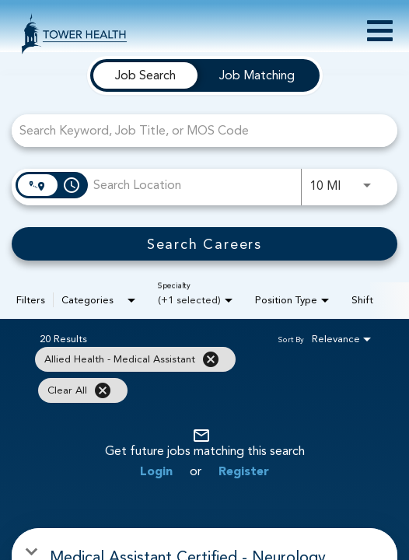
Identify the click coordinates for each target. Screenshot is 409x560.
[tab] (145, 75)
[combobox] (196, 130)
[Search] (204, 244)
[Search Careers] (204, 244)
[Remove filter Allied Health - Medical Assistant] (210, 359)
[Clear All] (102, 390)
